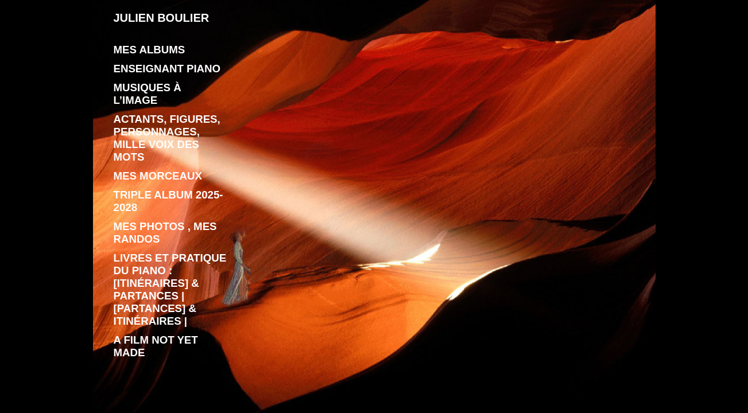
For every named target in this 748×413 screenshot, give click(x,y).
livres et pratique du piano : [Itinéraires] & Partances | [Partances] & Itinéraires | (170, 289)
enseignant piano (167, 69)
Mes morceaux (158, 176)
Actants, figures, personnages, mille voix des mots (167, 138)
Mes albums (149, 50)
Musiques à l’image (147, 93)
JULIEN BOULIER (162, 17)
